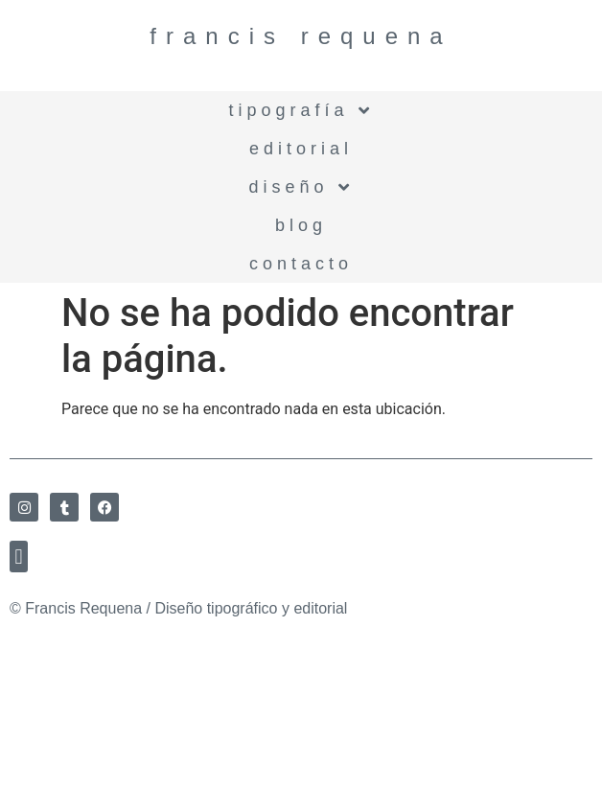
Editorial (301, 148)
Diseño (300, 187)
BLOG (301, 225)
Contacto (301, 263)
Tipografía (300, 110)
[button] (19, 556)
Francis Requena (301, 36)
